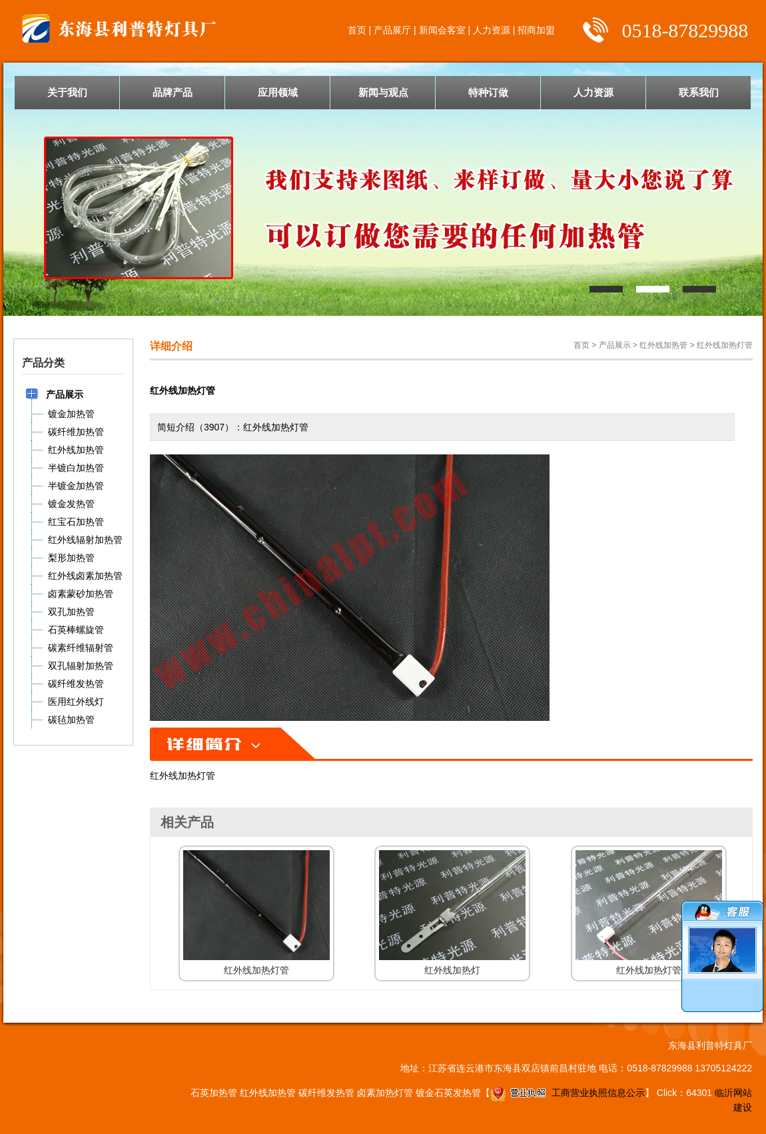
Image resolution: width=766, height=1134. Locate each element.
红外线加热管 (663, 345)
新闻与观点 (383, 92)
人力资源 (491, 30)
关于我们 (67, 92)
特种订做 (488, 92)
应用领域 (278, 92)
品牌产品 (172, 92)
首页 (357, 30)
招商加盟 (536, 30)
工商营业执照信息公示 (567, 1092)
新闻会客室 (442, 30)
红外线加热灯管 (725, 345)
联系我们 (699, 92)
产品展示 (615, 345)
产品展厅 (392, 30)
